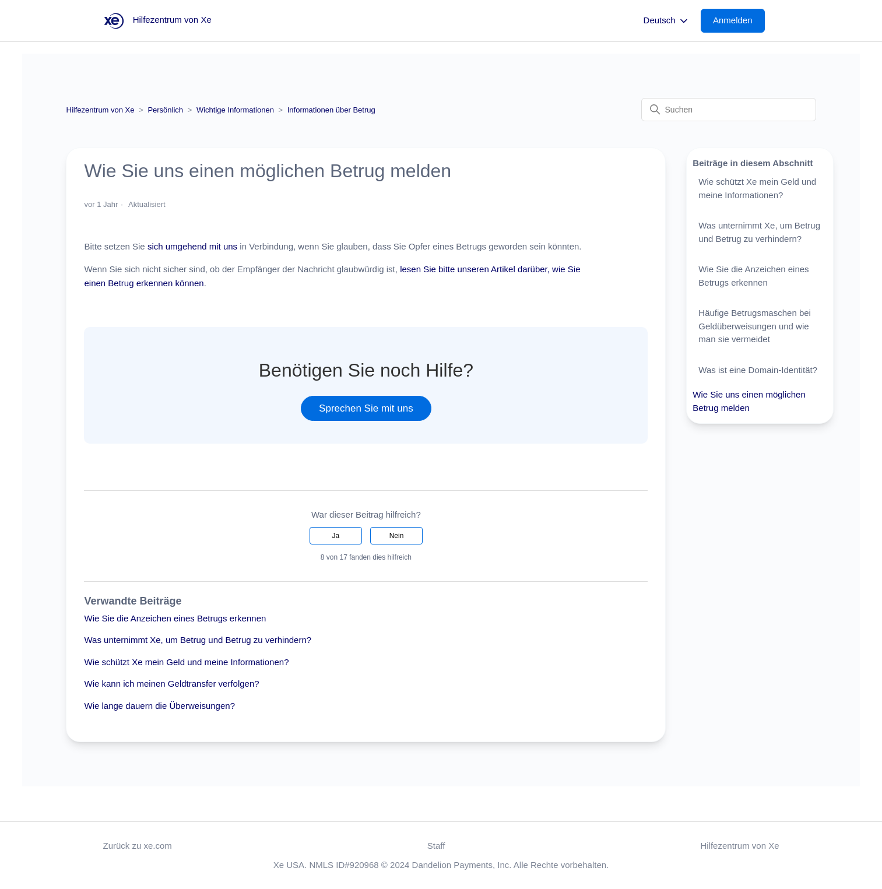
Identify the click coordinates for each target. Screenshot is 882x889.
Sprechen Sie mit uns (366, 408)
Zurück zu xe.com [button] (137, 846)
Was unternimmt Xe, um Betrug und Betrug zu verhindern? (197, 640)
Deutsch (667, 21)
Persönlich (165, 110)
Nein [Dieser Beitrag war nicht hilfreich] (396, 536)
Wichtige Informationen (235, 110)
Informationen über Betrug (331, 110)
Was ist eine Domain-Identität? (757, 370)
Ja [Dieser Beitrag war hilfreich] (335, 536)
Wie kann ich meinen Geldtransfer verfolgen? (171, 683)
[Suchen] (728, 109)
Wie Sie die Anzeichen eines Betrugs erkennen (175, 618)
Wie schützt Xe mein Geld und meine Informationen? (186, 662)
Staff (436, 846)
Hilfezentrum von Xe (100, 110)
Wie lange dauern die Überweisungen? (159, 706)
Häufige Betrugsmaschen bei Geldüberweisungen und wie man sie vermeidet (754, 326)
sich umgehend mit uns (192, 246)
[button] (738, 21)
